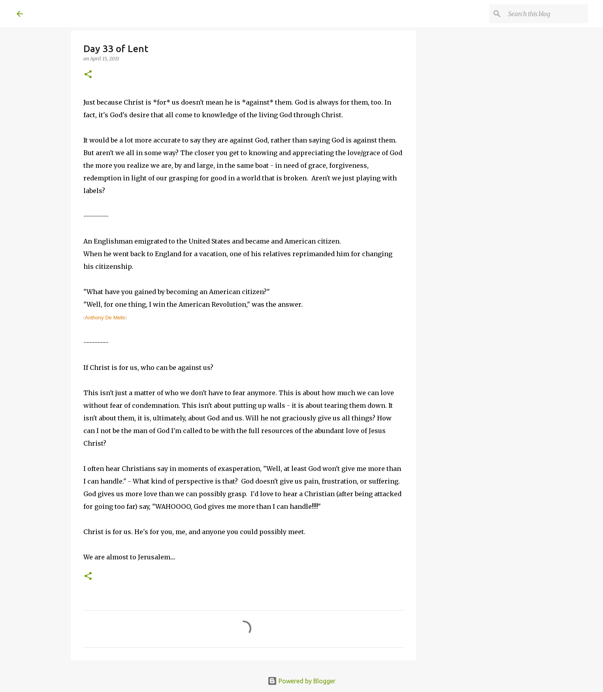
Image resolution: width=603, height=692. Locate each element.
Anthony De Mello (105, 318)
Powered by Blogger (301, 680)
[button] (88, 74)
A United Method (80, 13)
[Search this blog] (546, 13)
